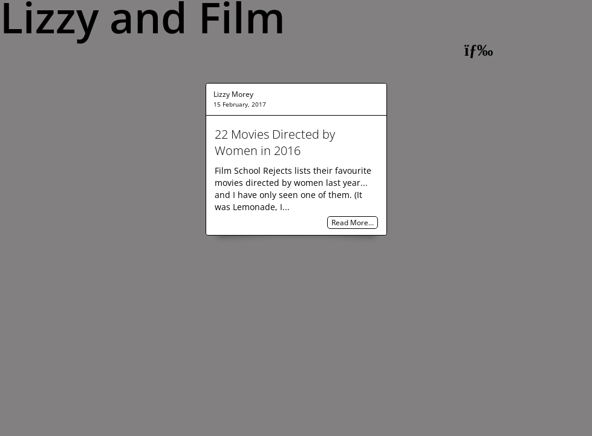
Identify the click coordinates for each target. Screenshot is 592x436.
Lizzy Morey (233, 94)
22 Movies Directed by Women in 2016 (275, 142)
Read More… (352, 222)
